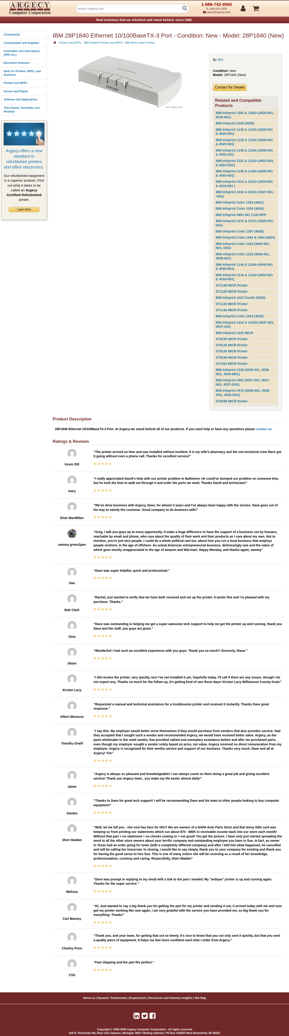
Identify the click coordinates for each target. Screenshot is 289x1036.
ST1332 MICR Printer (232, 363)
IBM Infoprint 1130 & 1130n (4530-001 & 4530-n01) (244, 152)
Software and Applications (20, 99)
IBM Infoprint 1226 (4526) (235, 123)
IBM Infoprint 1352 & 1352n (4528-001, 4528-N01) (245, 115)
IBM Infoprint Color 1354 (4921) (239, 202)
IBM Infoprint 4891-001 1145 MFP (241, 215)
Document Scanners (17, 62)
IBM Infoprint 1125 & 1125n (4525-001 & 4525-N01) (244, 142)
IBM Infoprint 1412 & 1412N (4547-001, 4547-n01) (245, 325)
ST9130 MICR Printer (232, 351)
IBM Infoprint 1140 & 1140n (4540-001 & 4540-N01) (244, 267)
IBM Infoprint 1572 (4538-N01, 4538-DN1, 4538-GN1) (243, 393)
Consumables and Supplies (21, 43)
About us (89, 998)
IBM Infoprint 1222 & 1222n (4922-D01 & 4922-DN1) (244, 163)
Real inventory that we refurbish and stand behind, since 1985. (144, 20)
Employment (137, 998)
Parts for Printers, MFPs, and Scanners (22, 73)
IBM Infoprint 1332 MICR (234, 333)
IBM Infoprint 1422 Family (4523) (240, 297)
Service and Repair (16, 91)
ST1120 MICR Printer (232, 291)
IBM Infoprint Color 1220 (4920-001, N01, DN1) (243, 246)
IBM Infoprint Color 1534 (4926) (239, 316)
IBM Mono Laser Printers (140, 42)
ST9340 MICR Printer (232, 401)
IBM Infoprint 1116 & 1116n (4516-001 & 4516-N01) (244, 277)
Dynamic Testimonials (112, 998)
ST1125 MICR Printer (232, 304)
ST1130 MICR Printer (232, 285)
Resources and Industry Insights (170, 998)
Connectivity (12, 34)
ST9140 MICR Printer (232, 357)
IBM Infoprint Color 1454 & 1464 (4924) (245, 237)
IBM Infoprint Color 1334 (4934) (239, 208)
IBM (220, 60)
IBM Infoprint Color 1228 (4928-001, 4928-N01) (243, 256)
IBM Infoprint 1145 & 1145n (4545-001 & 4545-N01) (244, 173)
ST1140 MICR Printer (232, 310)
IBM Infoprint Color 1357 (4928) (239, 231)
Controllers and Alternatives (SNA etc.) (22, 53)
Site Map (200, 998)
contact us (264, 429)
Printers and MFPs (15, 83)
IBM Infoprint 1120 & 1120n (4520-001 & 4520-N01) (244, 132)
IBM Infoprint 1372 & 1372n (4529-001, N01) (245, 223)
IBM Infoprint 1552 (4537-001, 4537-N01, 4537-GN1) (243, 382)
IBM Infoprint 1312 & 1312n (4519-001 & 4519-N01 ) (244, 184)
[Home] (55, 42)
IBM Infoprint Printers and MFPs (103, 42)
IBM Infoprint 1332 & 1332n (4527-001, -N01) (245, 194)
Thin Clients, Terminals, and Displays (22, 109)
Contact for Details (230, 87)
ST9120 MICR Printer (232, 339)
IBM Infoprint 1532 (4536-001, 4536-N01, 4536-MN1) (243, 372)
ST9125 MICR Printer (232, 345)
